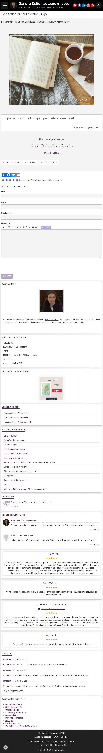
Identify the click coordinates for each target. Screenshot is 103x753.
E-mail (4, 202)
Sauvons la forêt (12, 715)
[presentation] (21, 266)
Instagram (8, 476)
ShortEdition (78, 322)
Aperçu (46, 227)
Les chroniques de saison (14, 449)
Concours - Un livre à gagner (16, 480)
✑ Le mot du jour (49, 162)
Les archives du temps (13, 458)
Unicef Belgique (12, 710)
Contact (42, 733)
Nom (3, 192)
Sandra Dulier (10, 22)
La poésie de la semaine (14, 440)
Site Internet (6, 213)
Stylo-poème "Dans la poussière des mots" (31, 502)
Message (5, 223)
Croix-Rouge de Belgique (15, 712)
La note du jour (48, 22)
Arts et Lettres (52, 320)
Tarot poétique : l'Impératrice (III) (17, 422)
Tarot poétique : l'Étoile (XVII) (16, 413)
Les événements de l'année (15, 453)
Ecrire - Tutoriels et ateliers (15, 467)
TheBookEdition (9, 322)
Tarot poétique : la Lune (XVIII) (16, 417)
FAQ (62, 733)
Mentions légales (42, 736)
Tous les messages (13, 691)
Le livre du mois (10, 445)
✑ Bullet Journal (11, 162)
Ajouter (7, 276)
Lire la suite (94, 530)
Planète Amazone (13, 723)
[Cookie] (5, 747)
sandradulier (18, 520)
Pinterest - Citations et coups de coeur (20, 471)
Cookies (65, 736)
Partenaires (53, 733)
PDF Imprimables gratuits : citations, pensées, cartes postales (30, 462)
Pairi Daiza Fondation (14, 718)
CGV (56, 736)
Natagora (9, 720)
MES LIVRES (51, 153)
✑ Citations (30, 162)
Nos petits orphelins (13, 704)
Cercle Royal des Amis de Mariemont (21, 726)
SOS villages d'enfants (15, 707)
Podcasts (8, 484)
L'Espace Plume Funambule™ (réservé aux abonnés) (26, 489)
